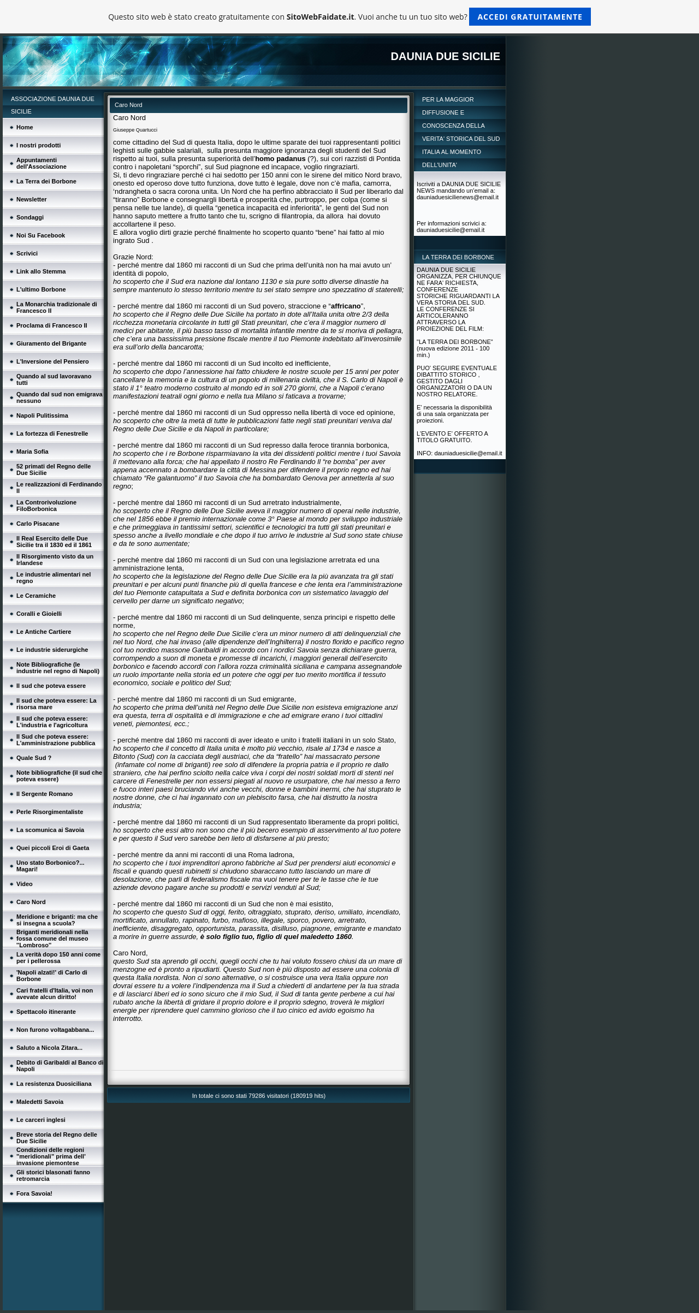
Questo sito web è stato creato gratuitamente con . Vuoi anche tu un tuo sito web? (349, 17)
